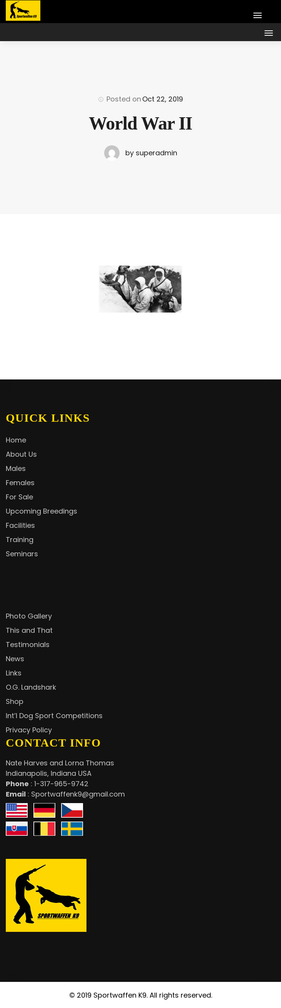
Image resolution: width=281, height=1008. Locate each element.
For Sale (19, 497)
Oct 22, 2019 (162, 99)
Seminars (22, 554)
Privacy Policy (29, 730)
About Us (21, 454)
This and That (29, 630)
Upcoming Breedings (41, 511)
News (15, 659)
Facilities (20, 525)
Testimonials (28, 644)
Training (19, 539)
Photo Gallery (29, 616)
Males (16, 468)
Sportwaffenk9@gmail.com (78, 794)
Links (14, 673)
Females (20, 482)
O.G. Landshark (31, 687)
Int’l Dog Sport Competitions (54, 715)
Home (16, 440)
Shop (14, 701)
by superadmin (151, 153)
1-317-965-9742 (61, 783)
